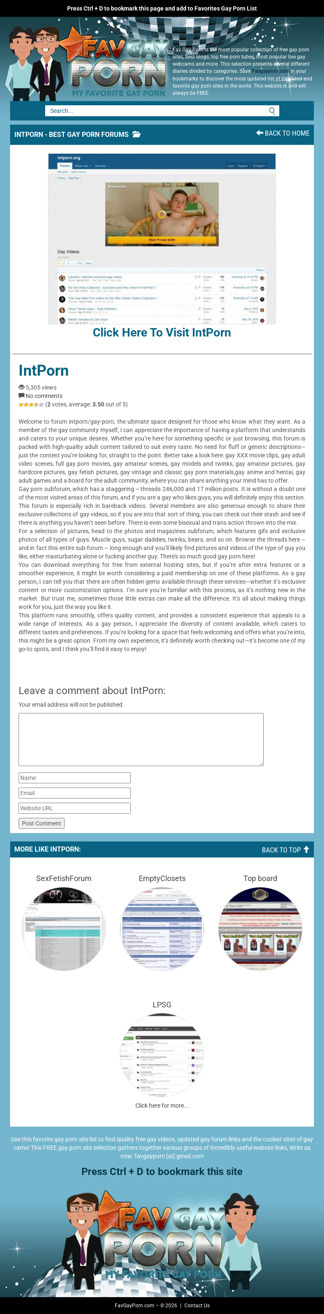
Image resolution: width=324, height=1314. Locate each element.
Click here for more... (162, 1105)
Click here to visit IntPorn (162, 246)
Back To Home (283, 133)
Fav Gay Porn (84, 59)
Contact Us (197, 1306)
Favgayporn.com (270, 71)
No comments (44, 396)
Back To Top (286, 850)
